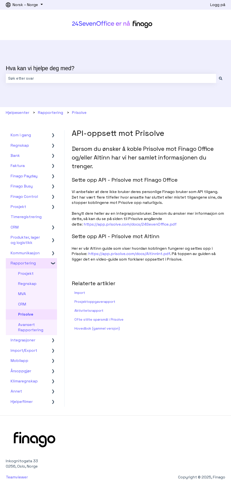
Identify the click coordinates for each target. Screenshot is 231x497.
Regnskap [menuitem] (20, 145)
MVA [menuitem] (22, 293)
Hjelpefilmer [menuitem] (22, 401)
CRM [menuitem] (15, 227)
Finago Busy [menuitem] (22, 186)
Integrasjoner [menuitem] (23, 340)
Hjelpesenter (17, 112)
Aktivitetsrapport (88, 310)
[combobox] (111, 78)
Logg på (217, 4)
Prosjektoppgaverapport (94, 301)
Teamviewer (17, 477)
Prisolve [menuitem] (25, 314)
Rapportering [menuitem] (23, 263)
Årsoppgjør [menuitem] (21, 370)
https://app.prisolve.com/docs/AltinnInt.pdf (129, 253)
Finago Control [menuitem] (24, 196)
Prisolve (79, 112)
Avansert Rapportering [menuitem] (30, 327)
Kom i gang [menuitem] (21, 135)
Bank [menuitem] (15, 155)
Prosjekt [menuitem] (18, 206)
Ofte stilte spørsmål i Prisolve (98, 319)
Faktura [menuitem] (18, 165)
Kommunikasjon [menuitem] (25, 252)
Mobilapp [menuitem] (19, 360)
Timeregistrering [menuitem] (26, 216)
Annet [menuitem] (16, 391)
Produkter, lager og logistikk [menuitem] (25, 240)
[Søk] (220, 78)
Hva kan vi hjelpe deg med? (40, 68)
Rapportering (50, 112)
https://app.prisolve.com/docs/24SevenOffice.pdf (130, 224)
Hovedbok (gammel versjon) (97, 328)
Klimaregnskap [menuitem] (24, 381)
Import (79, 292)
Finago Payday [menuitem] (24, 176)
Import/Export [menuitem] (24, 350)
